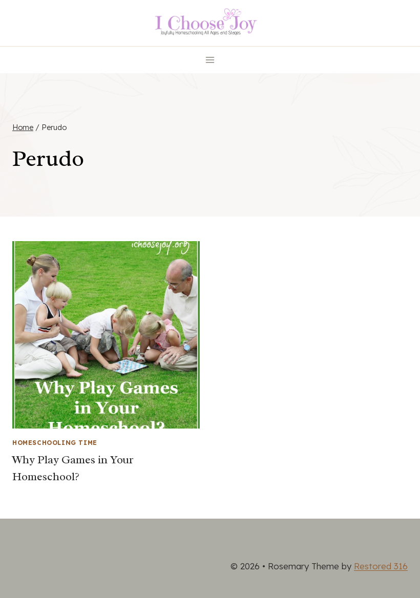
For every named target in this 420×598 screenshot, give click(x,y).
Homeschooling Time (54, 442)
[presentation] (106, 335)
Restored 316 (381, 566)
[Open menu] (210, 60)
